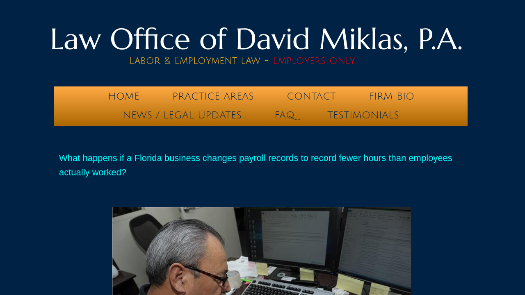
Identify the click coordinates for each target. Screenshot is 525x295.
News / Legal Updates (182, 115)
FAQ (284, 115)
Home (123, 96)
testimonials (363, 115)
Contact (311, 96)
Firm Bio (391, 96)
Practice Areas (213, 96)
